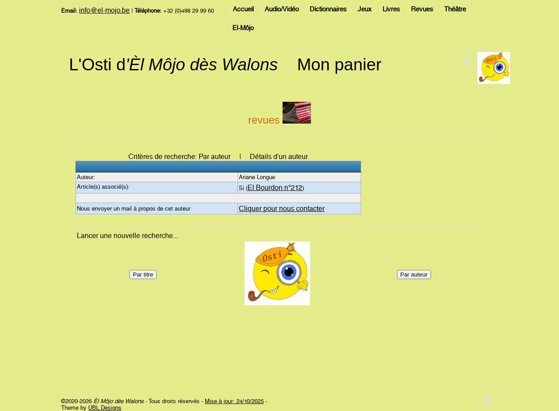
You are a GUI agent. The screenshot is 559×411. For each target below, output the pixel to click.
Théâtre (455, 9)
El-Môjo (243, 28)
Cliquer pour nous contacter (281, 208)
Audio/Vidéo (282, 9)
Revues (422, 9)
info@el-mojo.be (104, 10)
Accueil (243, 9)
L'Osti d (173, 64)
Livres (391, 9)
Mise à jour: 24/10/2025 (234, 401)
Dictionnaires (328, 9)
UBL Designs (104, 407)
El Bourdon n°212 (275, 187)
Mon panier (339, 64)
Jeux (365, 9)
